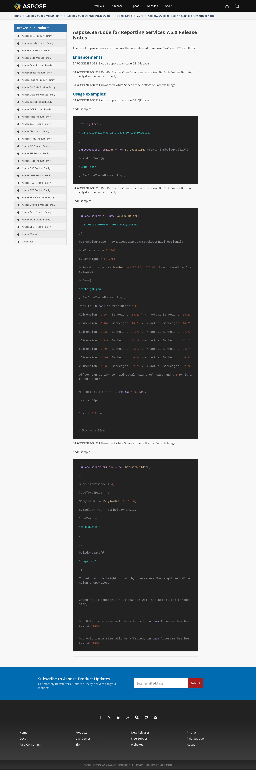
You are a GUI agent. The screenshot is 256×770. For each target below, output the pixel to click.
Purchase (117, 6)
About (168, 6)
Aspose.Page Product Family (36, 160)
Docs (23, 738)
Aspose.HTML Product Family (37, 138)
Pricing (191, 732)
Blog (78, 744)
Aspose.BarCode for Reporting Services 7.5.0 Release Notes (181, 15)
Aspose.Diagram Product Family (38, 94)
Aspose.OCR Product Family (36, 109)
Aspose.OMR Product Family (37, 175)
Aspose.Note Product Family (36, 116)
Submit (195, 683)
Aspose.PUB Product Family (36, 182)
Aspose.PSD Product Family (36, 168)
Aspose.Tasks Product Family (37, 101)
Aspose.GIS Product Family (36, 146)
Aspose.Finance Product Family (38, 197)
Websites (152, 6)
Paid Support (195, 738)
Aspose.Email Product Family (37, 65)
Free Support (139, 738)
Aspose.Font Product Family (36, 212)
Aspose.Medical (30, 234)
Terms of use (157, 765)
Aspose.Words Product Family (37, 43)
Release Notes (124, 15)
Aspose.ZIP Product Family (36, 153)
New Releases (140, 732)
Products (98, 6)
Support (134, 6)
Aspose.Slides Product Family (37, 72)
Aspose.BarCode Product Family (44, 15)
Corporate (27, 241)
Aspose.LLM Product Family (36, 226)
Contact (168, 765)
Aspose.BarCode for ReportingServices (88, 15)
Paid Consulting (30, 744)
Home (17, 15)
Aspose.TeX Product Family (36, 219)
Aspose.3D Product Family (35, 131)
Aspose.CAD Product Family (36, 123)
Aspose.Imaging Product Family (38, 79)
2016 (140, 15)
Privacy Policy (143, 765)
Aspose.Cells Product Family (36, 57)
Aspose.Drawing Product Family (38, 204)
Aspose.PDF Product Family (36, 50)
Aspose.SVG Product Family (36, 190)
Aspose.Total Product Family (37, 35)
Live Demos (83, 738)
